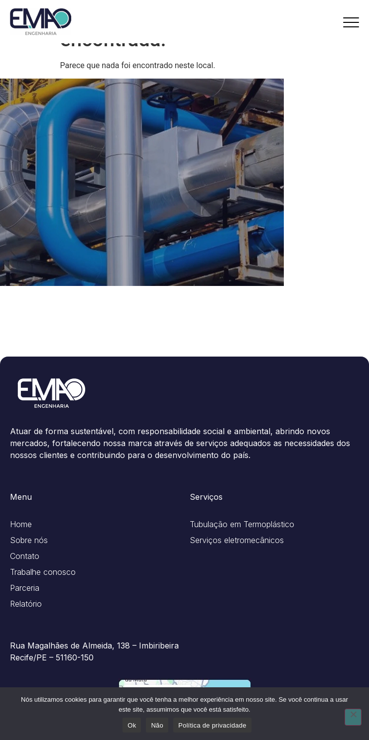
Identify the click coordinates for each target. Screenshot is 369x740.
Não (157, 725)
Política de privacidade (212, 725)
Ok (131, 725)
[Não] (353, 717)
